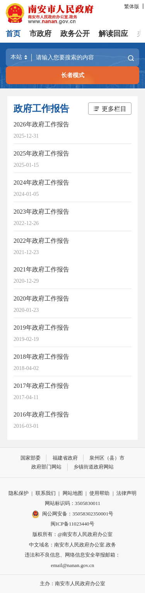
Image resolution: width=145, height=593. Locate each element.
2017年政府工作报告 (41, 385)
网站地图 (73, 493)
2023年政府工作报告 (41, 211)
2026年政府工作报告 (41, 124)
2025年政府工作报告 (41, 153)
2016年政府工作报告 (41, 414)
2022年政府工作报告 (41, 240)
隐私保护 (19, 493)
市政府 (40, 33)
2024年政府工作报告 (41, 182)
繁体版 (131, 6)
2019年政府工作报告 (41, 327)
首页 (13, 33)
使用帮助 (99, 493)
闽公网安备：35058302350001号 (73, 514)
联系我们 (46, 493)
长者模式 (72, 75)
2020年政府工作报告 (41, 298)
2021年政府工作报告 (41, 269)
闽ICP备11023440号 (72, 524)
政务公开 (75, 33)
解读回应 (113, 33)
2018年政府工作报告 (41, 356)
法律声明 (126, 493)
